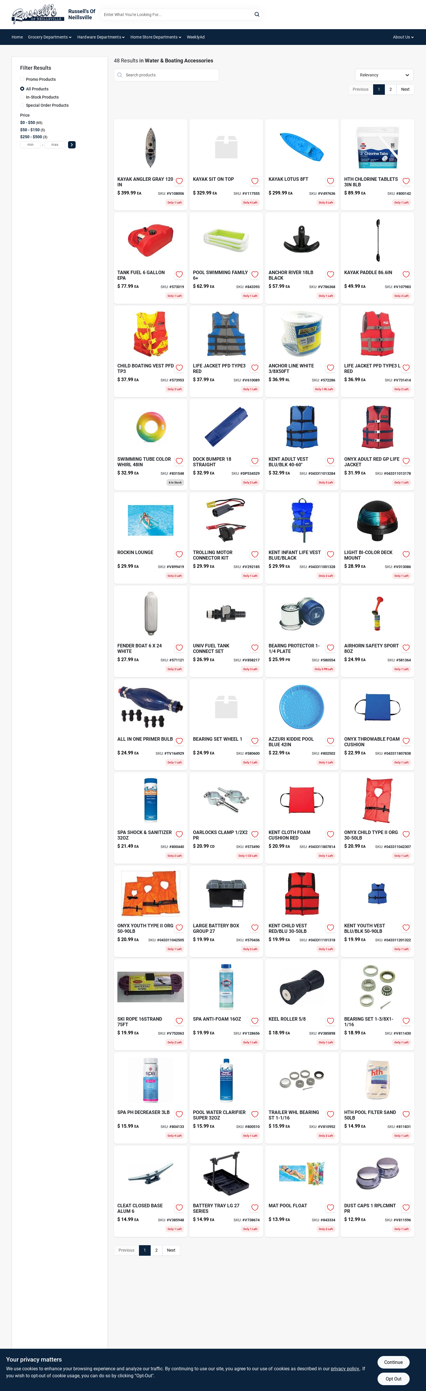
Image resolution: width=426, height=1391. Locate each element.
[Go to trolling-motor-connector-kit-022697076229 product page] (226, 538)
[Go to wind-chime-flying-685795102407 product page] (302, 1191)
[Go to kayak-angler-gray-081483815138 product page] (150, 165)
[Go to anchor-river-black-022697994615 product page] (302, 258)
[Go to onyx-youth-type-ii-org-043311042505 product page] (150, 911)
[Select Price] (72, 144)
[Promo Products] (22, 79)
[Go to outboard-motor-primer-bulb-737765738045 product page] (150, 724)
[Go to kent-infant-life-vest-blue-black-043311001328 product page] (302, 538)
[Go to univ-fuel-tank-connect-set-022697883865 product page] (226, 631)
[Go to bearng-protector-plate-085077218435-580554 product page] (302, 631)
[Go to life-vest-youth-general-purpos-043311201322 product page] (377, 911)
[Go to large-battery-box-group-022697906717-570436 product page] (226, 911)
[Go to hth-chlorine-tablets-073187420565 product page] (377, 165)
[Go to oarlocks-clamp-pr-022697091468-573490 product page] (226, 818)
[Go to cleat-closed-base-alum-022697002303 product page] (150, 1191)
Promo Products (41, 79)
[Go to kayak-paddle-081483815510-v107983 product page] (377, 258)
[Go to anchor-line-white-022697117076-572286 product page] (302, 351)
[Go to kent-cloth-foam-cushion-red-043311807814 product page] (302, 818)
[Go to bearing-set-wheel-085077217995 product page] (226, 724)
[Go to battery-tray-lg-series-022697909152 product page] (226, 1191)
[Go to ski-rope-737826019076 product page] (150, 1004)
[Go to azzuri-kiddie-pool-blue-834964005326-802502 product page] (302, 724)
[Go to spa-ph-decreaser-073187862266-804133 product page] (150, 1098)
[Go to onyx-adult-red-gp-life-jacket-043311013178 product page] (377, 444)
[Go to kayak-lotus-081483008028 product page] (302, 165)
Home (17, 37)
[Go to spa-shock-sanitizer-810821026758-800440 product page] (150, 818)
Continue (393, 1362)
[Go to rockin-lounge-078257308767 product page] (150, 538)
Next (405, 89)
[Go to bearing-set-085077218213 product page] (377, 1004)
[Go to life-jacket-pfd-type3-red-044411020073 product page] (377, 351)
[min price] (30, 144)
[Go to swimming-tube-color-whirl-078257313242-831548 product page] (150, 444)
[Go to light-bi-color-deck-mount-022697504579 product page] (377, 538)
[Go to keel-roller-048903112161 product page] (302, 1004)
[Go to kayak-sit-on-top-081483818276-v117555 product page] (226, 165)
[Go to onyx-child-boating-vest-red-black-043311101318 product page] (302, 911)
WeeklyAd (196, 37)
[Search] (257, 14)
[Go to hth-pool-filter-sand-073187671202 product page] (377, 1098)
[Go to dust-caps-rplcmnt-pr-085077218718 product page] (377, 1191)
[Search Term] (181, 14)
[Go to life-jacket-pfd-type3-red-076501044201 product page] (226, 351)
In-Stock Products (42, 97)
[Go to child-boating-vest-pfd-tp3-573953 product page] (150, 351)
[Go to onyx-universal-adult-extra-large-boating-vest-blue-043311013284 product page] (302, 444)
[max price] (55, 144)
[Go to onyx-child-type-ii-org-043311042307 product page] (377, 818)
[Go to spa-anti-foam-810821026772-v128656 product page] (226, 1004)
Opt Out (393, 1379)
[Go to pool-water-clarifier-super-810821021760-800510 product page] (226, 1098)
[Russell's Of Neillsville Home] (38, 14)
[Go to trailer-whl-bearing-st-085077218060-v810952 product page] (302, 1098)
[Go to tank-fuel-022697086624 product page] (150, 258)
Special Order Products (47, 105)
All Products (37, 88)
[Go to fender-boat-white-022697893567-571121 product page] (150, 631)
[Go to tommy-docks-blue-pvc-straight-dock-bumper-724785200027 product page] (226, 444)
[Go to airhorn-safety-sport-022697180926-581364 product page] (377, 631)
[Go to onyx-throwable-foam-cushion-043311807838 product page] (377, 724)
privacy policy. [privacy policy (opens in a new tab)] (345, 1368)
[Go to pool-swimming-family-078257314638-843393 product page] (226, 258)
